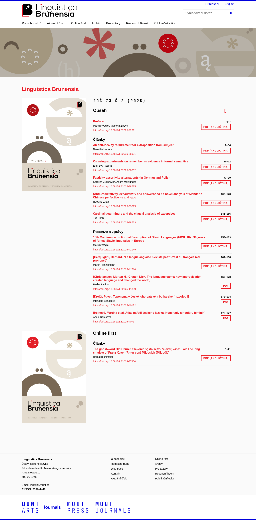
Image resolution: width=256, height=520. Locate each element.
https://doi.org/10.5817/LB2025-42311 (114, 130)
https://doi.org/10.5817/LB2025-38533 (114, 222)
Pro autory (113, 23)
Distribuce (117, 468)
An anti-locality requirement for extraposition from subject (133, 145)
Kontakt (115, 473)
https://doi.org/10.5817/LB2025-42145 (114, 249)
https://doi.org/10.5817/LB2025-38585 (114, 186)
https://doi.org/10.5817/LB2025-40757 (114, 321)
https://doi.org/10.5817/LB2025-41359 (114, 289)
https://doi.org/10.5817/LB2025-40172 (114, 305)
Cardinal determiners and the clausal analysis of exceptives (134, 213)
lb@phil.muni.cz (39, 484)
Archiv (96, 23)
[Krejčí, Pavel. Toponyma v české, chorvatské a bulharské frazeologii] (141, 296)
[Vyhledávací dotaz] (208, 13)
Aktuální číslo (56, 23)
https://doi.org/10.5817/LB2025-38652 (114, 170)
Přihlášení (212, 4)
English (229, 3)
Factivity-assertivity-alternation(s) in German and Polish (131, 177)
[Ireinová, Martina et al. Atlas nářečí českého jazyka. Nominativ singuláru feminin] (149, 312)
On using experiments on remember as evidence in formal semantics (140, 161)
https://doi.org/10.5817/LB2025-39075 (114, 206)
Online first (78, 23)
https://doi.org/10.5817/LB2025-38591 (114, 153)
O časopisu (117, 458)
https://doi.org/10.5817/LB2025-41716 (114, 269)
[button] (31, 23)
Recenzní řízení (137, 23)
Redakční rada (120, 463)
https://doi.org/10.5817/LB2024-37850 (114, 361)
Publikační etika (164, 23)
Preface (98, 121)
